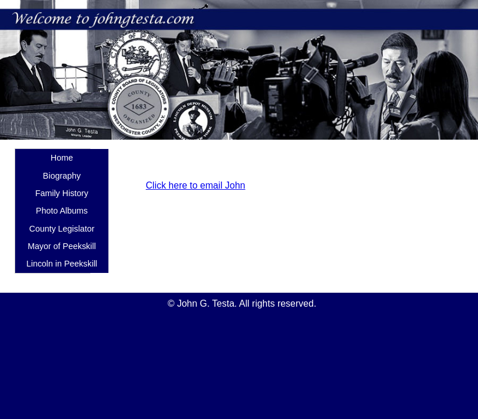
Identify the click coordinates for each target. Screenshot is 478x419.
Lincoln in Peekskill (61, 263)
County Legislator (61, 228)
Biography (62, 175)
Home (62, 157)
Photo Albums (62, 210)
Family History (61, 193)
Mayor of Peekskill (62, 246)
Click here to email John (195, 185)
